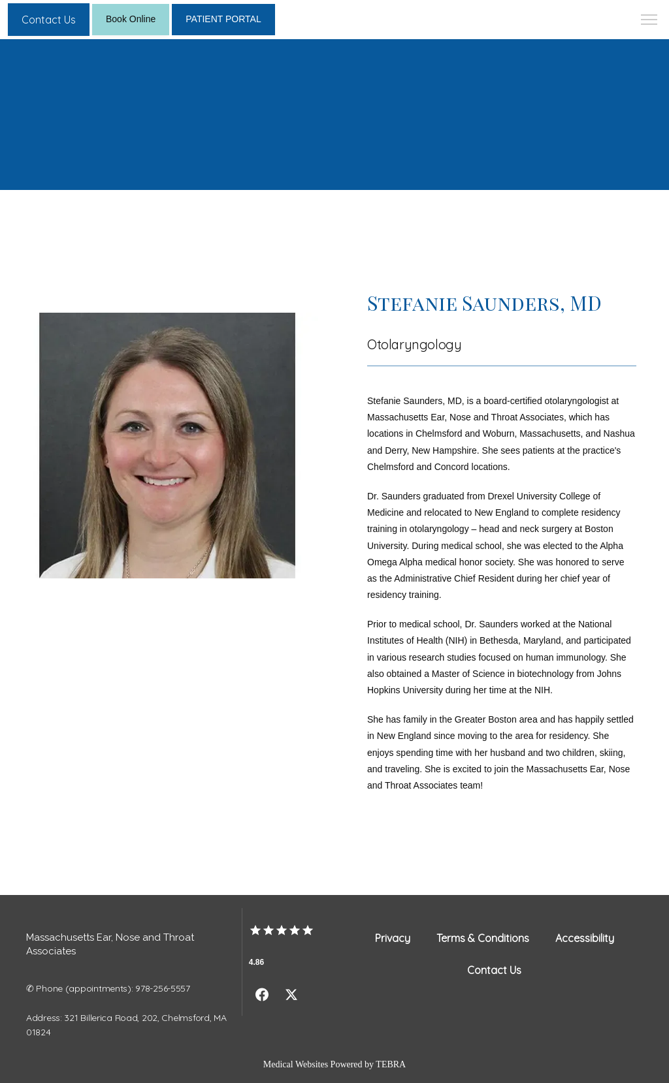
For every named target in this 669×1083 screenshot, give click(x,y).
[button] (649, 21)
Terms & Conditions (482, 938)
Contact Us (494, 970)
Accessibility (584, 938)
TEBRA (391, 1064)
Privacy (392, 938)
